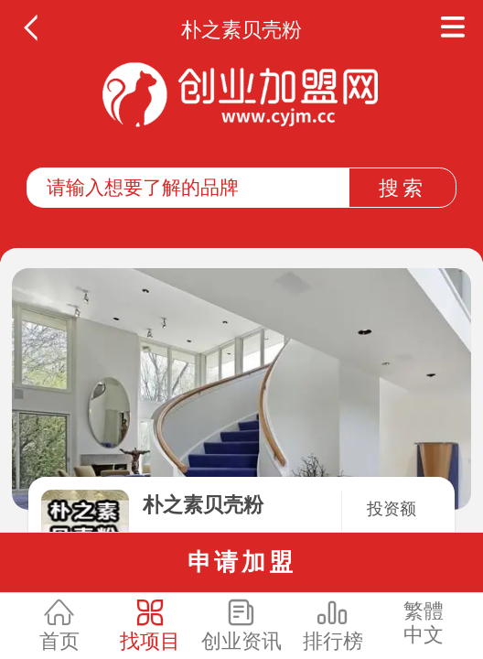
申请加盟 (242, 562)
